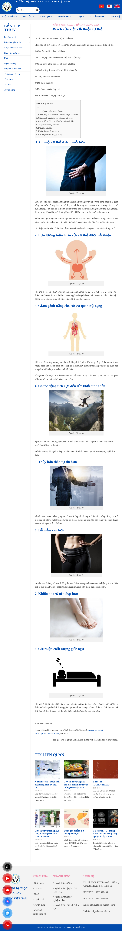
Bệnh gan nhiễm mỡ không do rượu (74, 832)
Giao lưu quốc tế (12, 53)
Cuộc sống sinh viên (13, 47)
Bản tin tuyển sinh (12, 42)
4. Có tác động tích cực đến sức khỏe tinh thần (55, 121)
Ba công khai (10, 37)
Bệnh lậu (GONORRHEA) (101, 783)
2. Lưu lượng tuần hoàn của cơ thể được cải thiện (57, 115)
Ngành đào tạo (10, 63)
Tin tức (28, 16)
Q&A (81, 16)
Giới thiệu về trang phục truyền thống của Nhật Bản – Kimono (47, 833)
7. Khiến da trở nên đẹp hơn (47, 131)
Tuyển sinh (65, 16)
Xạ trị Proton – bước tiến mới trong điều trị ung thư (47, 784)
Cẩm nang (59, 25)
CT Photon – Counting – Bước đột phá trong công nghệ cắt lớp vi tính (105, 833)
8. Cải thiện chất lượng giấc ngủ (49, 135)
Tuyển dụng (9, 90)
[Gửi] (37, 10)
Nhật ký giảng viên (12, 69)
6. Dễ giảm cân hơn (44, 128)
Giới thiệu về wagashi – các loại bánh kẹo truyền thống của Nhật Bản (76, 784)
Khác (6, 58)
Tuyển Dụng (97, 16)
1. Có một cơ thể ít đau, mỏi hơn (50, 111)
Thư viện (8, 79)
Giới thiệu (9, 16)
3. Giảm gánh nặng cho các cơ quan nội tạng (54, 118)
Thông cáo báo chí (12, 74)
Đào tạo (46, 16)
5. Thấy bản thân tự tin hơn (47, 125)
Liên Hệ (115, 16)
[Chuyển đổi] (29, 37)
